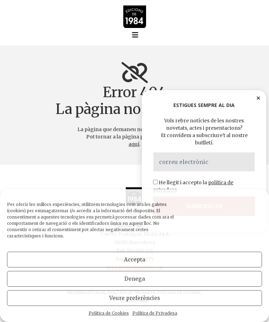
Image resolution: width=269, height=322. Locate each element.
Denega (134, 279)
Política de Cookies (109, 313)
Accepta (134, 259)
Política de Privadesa (154, 313)
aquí (134, 144)
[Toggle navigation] (135, 34)
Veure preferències (134, 298)
